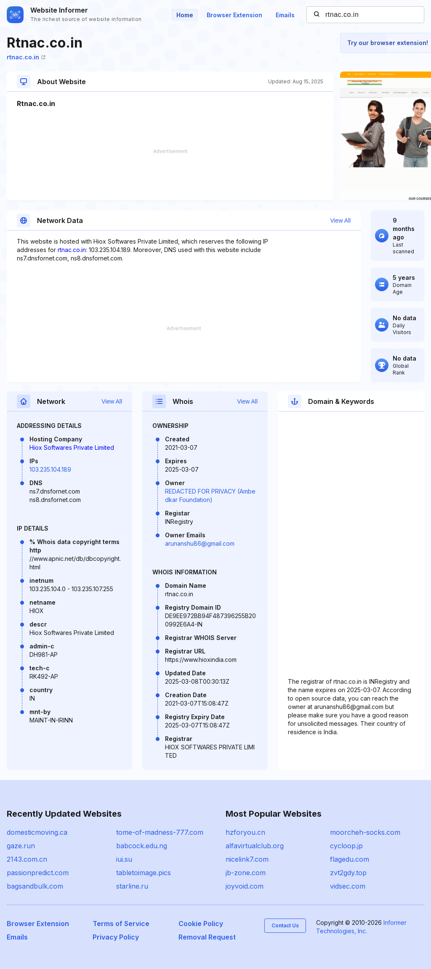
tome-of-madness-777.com (159, 832)
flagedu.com (349, 859)
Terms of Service (121, 923)
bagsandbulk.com (35, 886)
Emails (285, 15)
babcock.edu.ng (141, 846)
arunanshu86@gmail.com (199, 543)
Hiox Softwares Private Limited (71, 447)
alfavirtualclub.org (255, 846)
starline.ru (132, 886)
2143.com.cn (27, 859)
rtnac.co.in (26, 57)
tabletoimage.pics (143, 872)
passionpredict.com (38, 872)
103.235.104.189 (50, 469)
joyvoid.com (244, 886)
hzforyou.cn (245, 832)
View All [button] (340, 220)
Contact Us (285, 925)
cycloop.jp (346, 846)
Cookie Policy (200, 923)
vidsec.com (347, 886)
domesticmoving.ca (37, 832)
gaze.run (21, 846)
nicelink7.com (247, 859)
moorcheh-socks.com (365, 832)
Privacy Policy (116, 937)
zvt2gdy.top (348, 872)
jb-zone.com (246, 872)
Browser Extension (234, 15)
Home (184, 15)
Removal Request (207, 937)
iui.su (124, 859)
